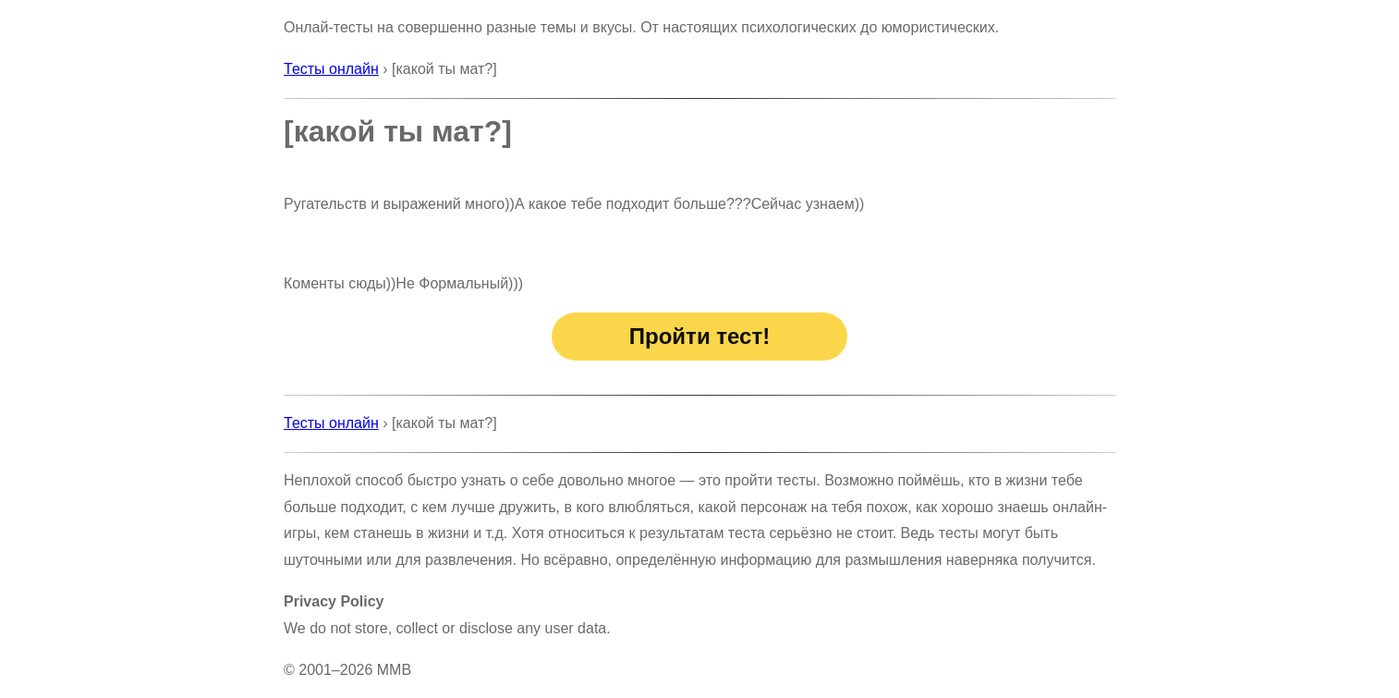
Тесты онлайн (331, 69)
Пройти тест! (699, 336)
